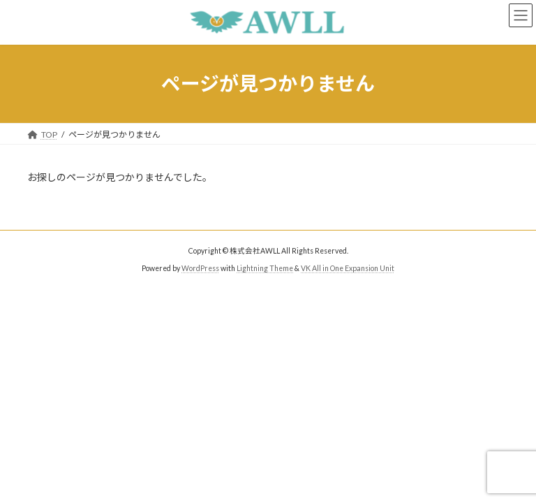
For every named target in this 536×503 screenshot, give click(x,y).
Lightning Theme (265, 268)
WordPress (200, 268)
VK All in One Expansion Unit (347, 268)
